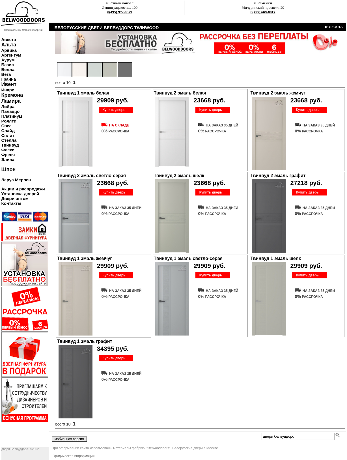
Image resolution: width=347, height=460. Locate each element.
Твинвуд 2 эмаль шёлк (179, 175)
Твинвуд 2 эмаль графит (278, 175)
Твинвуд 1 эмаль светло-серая (188, 258)
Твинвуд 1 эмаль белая (83, 93)
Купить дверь (113, 110)
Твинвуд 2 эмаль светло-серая (91, 175)
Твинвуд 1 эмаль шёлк (276, 258)
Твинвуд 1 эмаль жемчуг (84, 258)
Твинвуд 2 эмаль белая (180, 93)
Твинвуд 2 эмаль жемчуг (278, 93)
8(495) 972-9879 (119, 12)
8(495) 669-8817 (263, 12)
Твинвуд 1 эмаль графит (84, 341)
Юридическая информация (73, 456)
